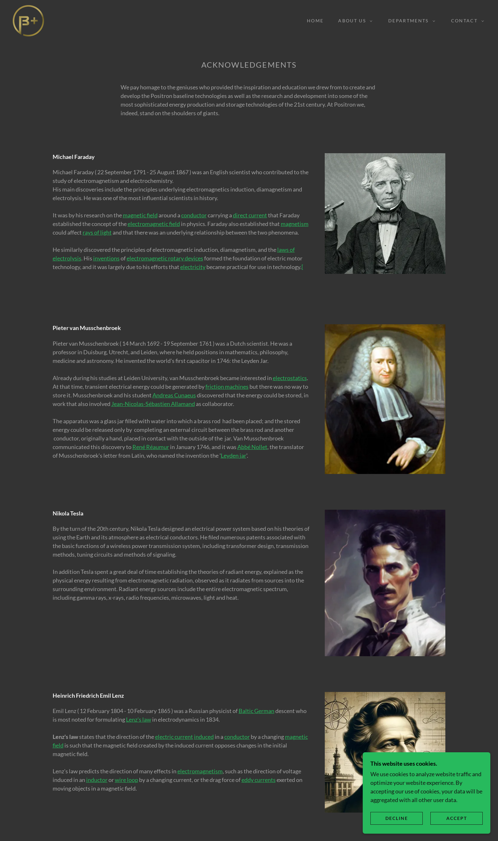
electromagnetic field (154, 223)
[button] (354, 21)
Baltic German (256, 710)
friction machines (227, 386)
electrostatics (290, 377)
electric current (174, 736)
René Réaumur (150, 446)
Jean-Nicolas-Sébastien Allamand (153, 403)
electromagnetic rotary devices (165, 258)
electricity (192, 266)
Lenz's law (138, 719)
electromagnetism (200, 771)
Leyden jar (233, 455)
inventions (106, 258)
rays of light (97, 232)
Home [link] (315, 20)
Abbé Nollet (252, 446)
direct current (250, 215)
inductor (97, 779)
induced (204, 736)
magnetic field (140, 215)
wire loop (126, 779)
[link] (28, 20)
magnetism (294, 223)
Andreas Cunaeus (174, 395)
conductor (194, 215)
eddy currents (259, 779)
